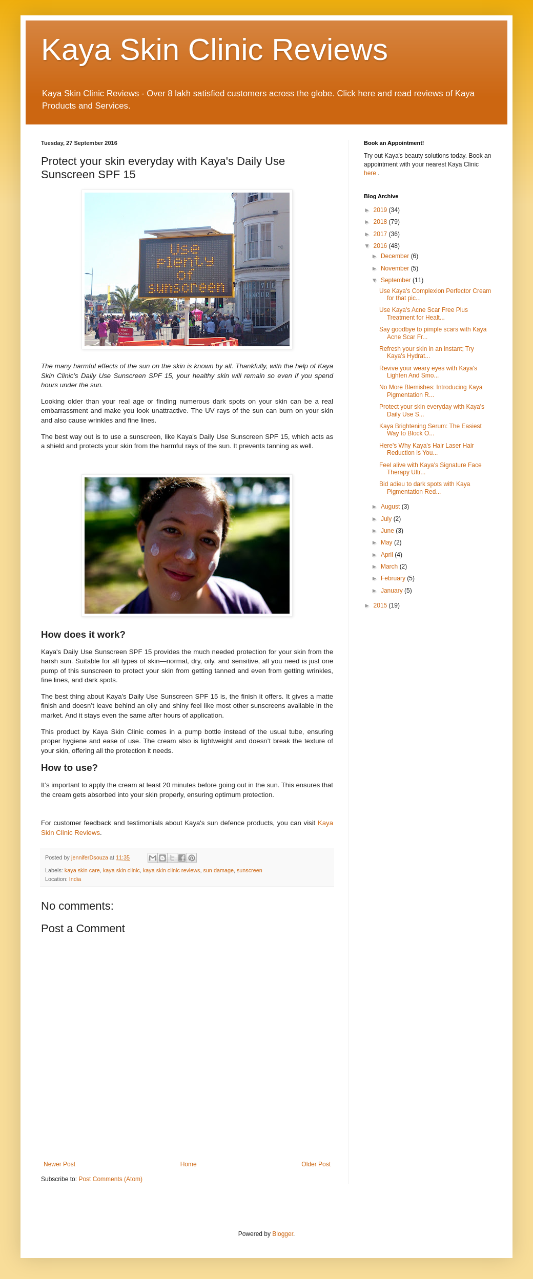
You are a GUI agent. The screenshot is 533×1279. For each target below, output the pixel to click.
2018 (381, 221)
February (394, 578)
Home (188, 1164)
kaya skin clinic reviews (171, 870)
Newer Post (59, 1164)
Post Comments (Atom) (110, 1179)
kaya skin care (82, 870)
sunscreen (249, 870)
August (391, 506)
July (387, 518)
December (396, 256)
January (392, 590)
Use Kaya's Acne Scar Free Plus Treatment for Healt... (423, 313)
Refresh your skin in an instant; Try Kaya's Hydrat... (426, 352)
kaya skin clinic (121, 870)
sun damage (218, 870)
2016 (381, 245)
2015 (381, 605)
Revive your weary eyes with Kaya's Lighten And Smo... (428, 372)
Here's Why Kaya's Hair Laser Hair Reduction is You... (426, 449)
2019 (381, 210)
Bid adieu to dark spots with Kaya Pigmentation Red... (424, 487)
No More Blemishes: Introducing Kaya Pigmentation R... (430, 391)
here (371, 173)
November (396, 268)
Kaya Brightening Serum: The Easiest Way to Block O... (430, 430)
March (390, 566)
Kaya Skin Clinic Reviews (214, 49)
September (397, 280)
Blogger (282, 1234)
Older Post (316, 1164)
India (75, 879)
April (388, 554)
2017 (381, 234)
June (388, 530)
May (387, 542)
